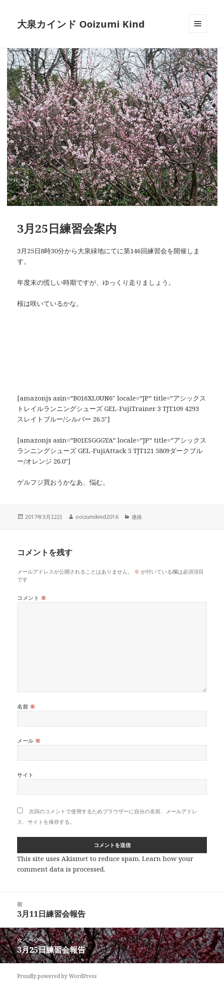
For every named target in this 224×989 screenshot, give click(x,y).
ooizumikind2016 (96, 517)
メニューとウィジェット (198, 32)
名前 (26, 706)
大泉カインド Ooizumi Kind (85, 23)
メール (28, 740)
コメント (31, 598)
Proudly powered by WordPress (57, 976)
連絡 (137, 517)
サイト (25, 775)
